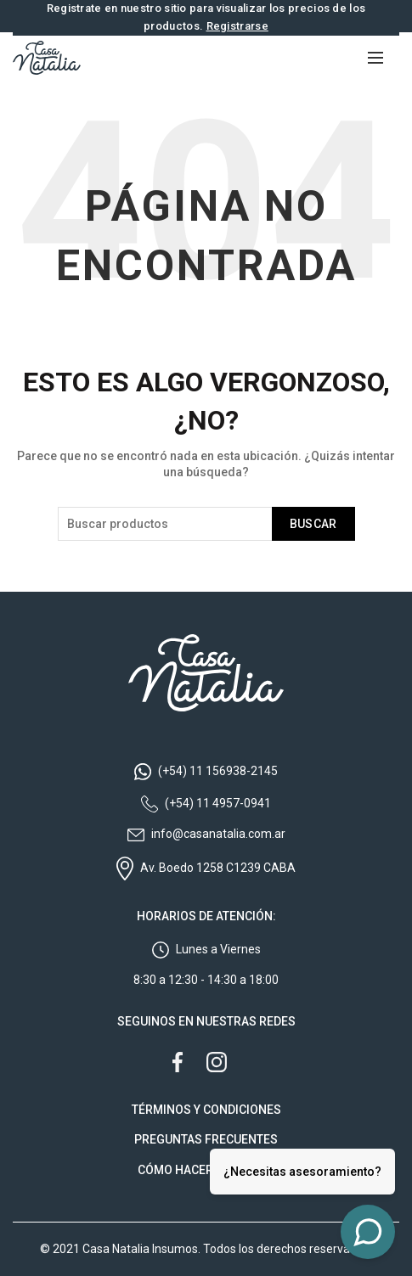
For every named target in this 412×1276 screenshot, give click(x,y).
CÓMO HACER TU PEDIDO (206, 1170)
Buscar (313, 524)
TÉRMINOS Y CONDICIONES (206, 1109)
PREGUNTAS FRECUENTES (206, 1139)
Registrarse (237, 26)
